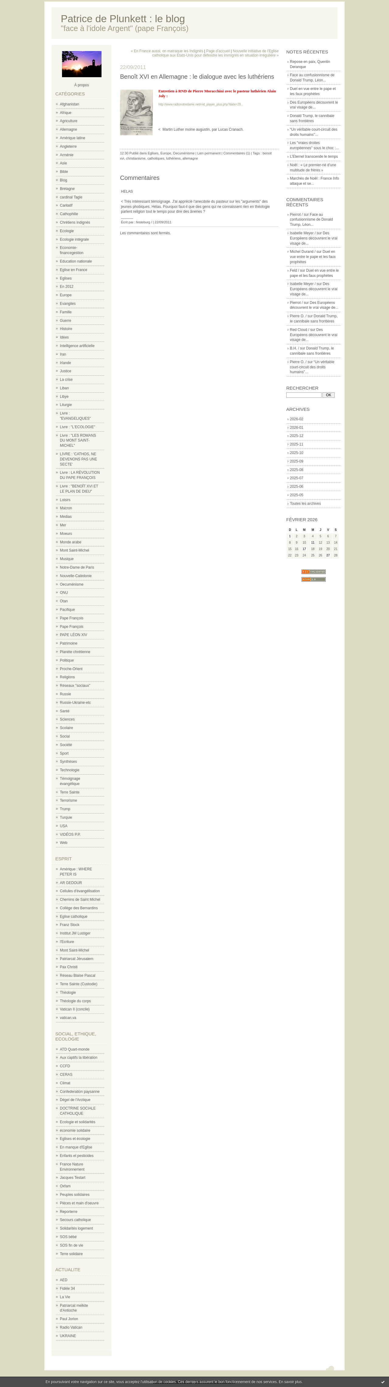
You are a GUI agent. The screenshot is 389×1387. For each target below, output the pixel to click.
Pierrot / (296, 214)
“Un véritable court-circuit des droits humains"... (312, 367)
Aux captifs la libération (78, 1057)
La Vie (65, 1297)
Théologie (68, 992)
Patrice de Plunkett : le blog (123, 18)
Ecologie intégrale (74, 239)
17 (304, 549)
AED (63, 1280)
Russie (65, 694)
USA (63, 826)
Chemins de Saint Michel (80, 899)
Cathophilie (69, 214)
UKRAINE (68, 1336)
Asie (63, 163)
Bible (64, 172)
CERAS (66, 1074)
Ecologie (67, 231)
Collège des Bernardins (79, 908)
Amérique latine (72, 138)
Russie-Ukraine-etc (75, 702)
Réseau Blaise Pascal (77, 975)
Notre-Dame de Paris (77, 567)
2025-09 (296, 461)
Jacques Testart (72, 1177)
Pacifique (67, 609)
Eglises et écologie (75, 1139)
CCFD (65, 1066)
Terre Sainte (70, 792)
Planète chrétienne (75, 652)
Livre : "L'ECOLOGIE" (77, 427)
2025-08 (296, 470)
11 (313, 542)
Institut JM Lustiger (75, 933)
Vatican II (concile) (75, 1009)
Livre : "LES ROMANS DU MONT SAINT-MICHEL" (78, 440)
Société (66, 745)
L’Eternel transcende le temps (314, 156)
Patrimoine (68, 643)
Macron (66, 508)
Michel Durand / (302, 252)
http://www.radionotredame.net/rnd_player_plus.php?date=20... (200, 104)
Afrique (65, 113)
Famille (66, 312)
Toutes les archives (305, 503)
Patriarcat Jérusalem (76, 959)
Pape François (71, 618)
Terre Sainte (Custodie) (78, 984)
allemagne (190, 158)
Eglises (66, 278)
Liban (64, 388)
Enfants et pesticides (77, 1156)
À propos (81, 85)
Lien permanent (208, 153)
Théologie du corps (75, 1001)
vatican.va (68, 1018)
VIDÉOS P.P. (70, 834)
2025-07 (296, 478)
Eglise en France (73, 270)
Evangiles (68, 303)
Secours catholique (75, 1220)
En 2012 (67, 286)
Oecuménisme (71, 584)
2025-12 (296, 436)
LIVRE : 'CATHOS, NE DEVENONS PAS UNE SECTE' (78, 459)
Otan (64, 601)
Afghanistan (69, 104)
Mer (63, 525)
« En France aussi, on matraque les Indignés (167, 51)
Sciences (67, 719)
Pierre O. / (298, 316)
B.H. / (294, 348)
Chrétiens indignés (75, 222)
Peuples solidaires (74, 1195)
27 (328, 555)
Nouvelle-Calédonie (76, 576)
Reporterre (68, 1212)
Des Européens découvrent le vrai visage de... (313, 238)
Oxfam (65, 1186)
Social (65, 736)
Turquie (66, 817)
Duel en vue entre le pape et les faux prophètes (313, 257)
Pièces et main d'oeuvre (79, 1203)
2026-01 (296, 427)
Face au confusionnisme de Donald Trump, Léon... (311, 219)
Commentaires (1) (236, 153)
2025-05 (296, 495)
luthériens (173, 158)
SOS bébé (68, 1237)
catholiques (155, 158)
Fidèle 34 (67, 1288)
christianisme (136, 158)
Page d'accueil (218, 51)
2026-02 (296, 419)
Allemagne (68, 129)
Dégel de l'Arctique (75, 1100)
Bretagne (67, 189)
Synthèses (68, 761)
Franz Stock (69, 925)
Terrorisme (68, 800)
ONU (64, 592)
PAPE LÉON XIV (73, 635)
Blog (63, 180)
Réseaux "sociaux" (75, 685)
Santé (64, 711)
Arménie (67, 155)
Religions (67, 677)
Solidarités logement (76, 1228)
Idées (64, 337)
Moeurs (66, 534)
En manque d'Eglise (76, 1147)
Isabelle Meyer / (303, 233)
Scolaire (66, 728)
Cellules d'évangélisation (80, 891)
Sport (64, 753)
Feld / (294, 270)
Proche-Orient (71, 669)
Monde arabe (70, 542)
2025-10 (296, 453)
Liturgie (66, 405)
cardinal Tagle (71, 197)
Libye (64, 396)
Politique (67, 660)
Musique (67, 559)
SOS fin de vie (71, 1245)
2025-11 (296, 444)
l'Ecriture (67, 942)
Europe (66, 295)
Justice (65, 371)
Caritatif (66, 205)
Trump (65, 809)
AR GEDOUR (71, 883)
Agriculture (68, 121)
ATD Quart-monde (74, 1049)
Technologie (69, 770)
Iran (63, 354)
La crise (66, 379)
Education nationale (76, 261)
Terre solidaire (71, 1254)
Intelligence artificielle (77, 346)
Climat (65, 1083)
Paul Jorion (69, 1319)
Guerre (65, 320)
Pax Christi (68, 967)
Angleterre (68, 146)
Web (63, 843)
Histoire (66, 329)
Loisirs (65, 500)
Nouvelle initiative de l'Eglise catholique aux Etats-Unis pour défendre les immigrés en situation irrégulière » (215, 53)
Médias (66, 517)
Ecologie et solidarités (77, 1122)
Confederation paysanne (80, 1091)
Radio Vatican (71, 1327)
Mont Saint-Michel (74, 550)
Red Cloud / (299, 330)
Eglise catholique (74, 916)
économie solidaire (75, 1130)
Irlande (65, 363)
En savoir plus (290, 1382)
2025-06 (296, 486)
